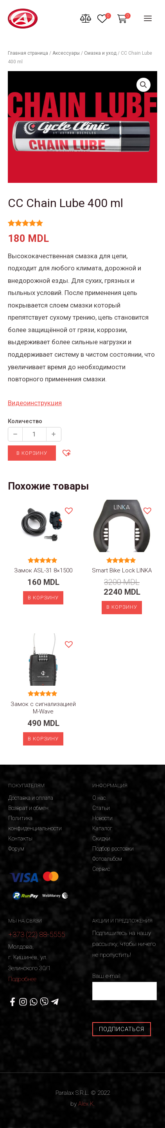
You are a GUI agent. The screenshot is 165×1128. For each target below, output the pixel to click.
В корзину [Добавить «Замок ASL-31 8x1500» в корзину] (43, 598)
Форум (16, 849)
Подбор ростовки (113, 849)
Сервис (101, 869)
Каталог (102, 828)
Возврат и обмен (28, 808)
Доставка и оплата (30, 798)
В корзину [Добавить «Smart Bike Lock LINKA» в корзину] (121, 607)
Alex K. (86, 1103)
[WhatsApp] (33, 1002)
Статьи (101, 808)
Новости (102, 818)
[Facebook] (12, 1002)
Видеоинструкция (35, 403)
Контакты (20, 838)
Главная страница (28, 53)
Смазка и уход (100, 53)
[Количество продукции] (34, 434)
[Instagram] (23, 1002)
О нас (99, 798)
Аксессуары (66, 53)
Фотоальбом (107, 859)
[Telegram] (54, 1002)
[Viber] (44, 1002)
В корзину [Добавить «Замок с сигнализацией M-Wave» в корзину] (43, 739)
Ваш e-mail (124, 986)
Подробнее (22, 979)
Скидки (101, 838)
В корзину (31, 453)
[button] (66, 452)
